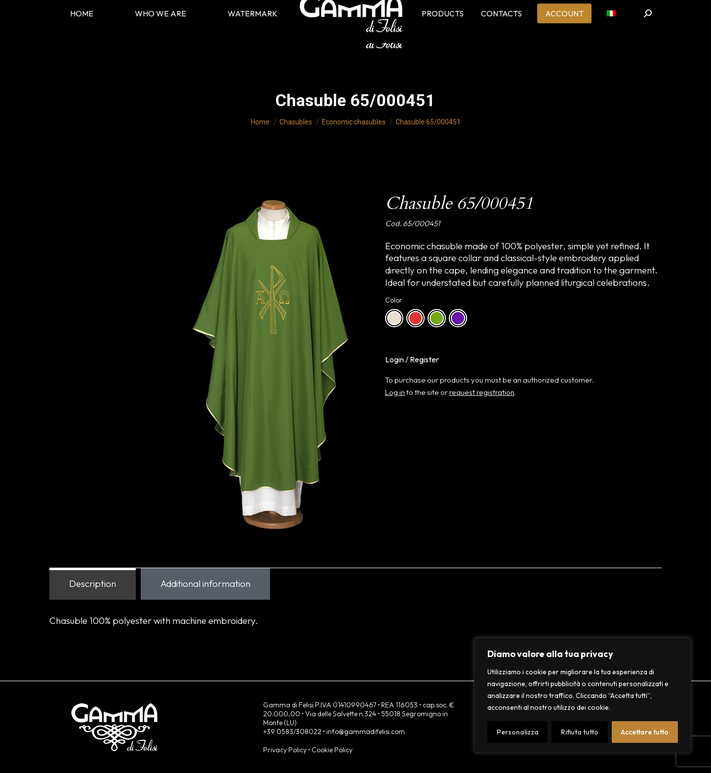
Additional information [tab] (205, 583)
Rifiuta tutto (579, 732)
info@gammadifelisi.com (365, 731)
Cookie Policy (332, 749)
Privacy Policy (285, 749)
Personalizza (518, 732)
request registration (481, 392)
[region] (582, 695)
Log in (395, 392)
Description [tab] (92, 583)
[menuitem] (611, 30)
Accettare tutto (645, 732)
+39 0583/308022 (292, 731)
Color (393, 300)
